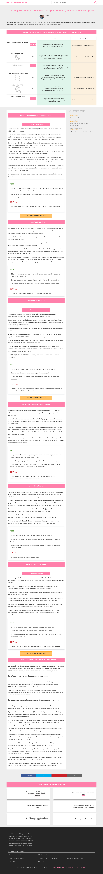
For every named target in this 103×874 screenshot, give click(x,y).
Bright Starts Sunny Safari (76, 128)
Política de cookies (80, 867)
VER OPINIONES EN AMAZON (36, 216)
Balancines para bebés (44, 855)
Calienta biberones (14, 861)
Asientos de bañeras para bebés (17, 858)
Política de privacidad (67, 867)
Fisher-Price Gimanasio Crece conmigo (79, 114)
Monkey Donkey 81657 (75, 117)
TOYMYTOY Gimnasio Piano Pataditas (79, 123)
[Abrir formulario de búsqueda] (95, 2)
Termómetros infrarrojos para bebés (48, 858)
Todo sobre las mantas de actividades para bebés (81, 131)
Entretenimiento (59, 18)
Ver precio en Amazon (36, 124)
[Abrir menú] (8, 2)
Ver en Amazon (74, 115)
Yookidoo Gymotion (74, 120)
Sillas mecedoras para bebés (16, 855)
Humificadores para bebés (74, 855)
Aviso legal (56, 867)
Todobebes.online (19, 2)
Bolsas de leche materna (44, 861)
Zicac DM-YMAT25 (74, 125)
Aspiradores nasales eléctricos (75, 858)
